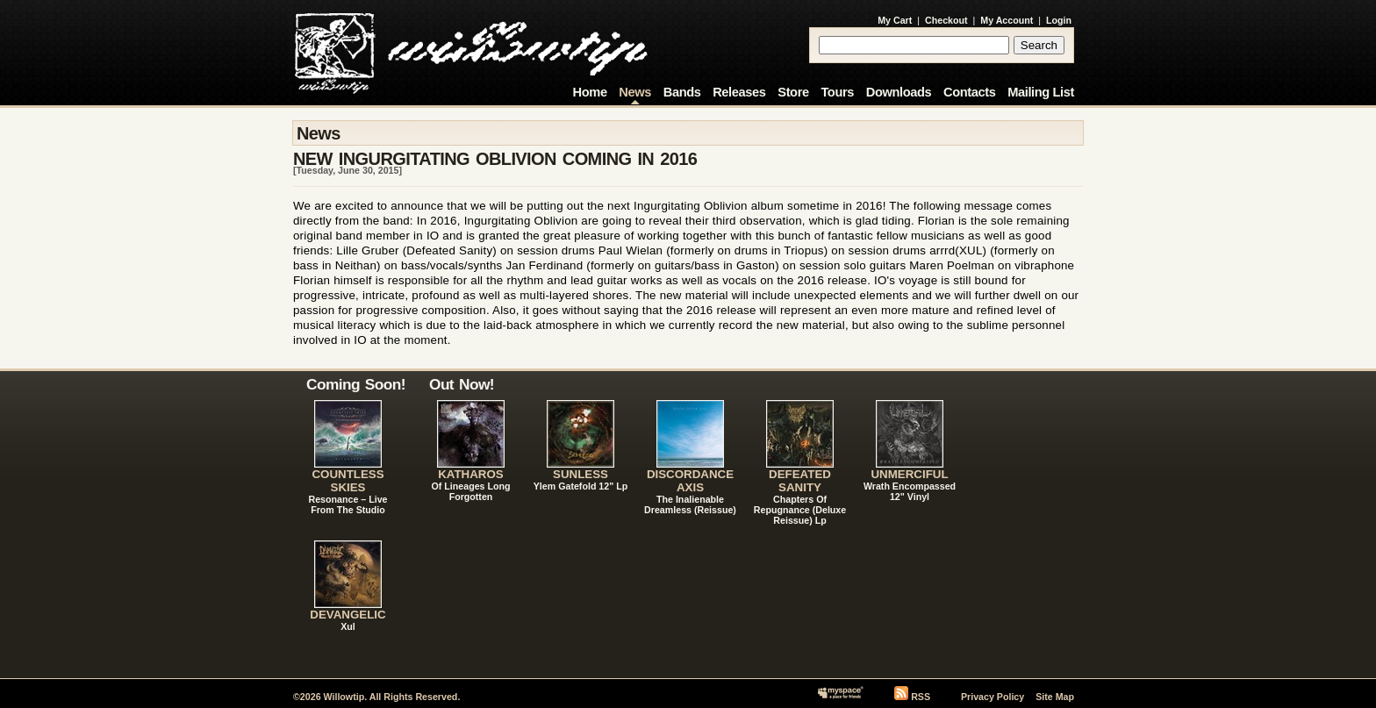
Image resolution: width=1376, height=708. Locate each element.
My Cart (895, 20)
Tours (837, 92)
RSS (920, 696)
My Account (1006, 20)
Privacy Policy (992, 696)
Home (590, 92)
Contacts (969, 92)
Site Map (1055, 696)
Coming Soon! (355, 384)
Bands (682, 92)
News (635, 92)
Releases (739, 92)
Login (1058, 20)
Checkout (946, 20)
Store (793, 92)
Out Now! (461, 384)
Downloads (899, 92)
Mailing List (1040, 92)
